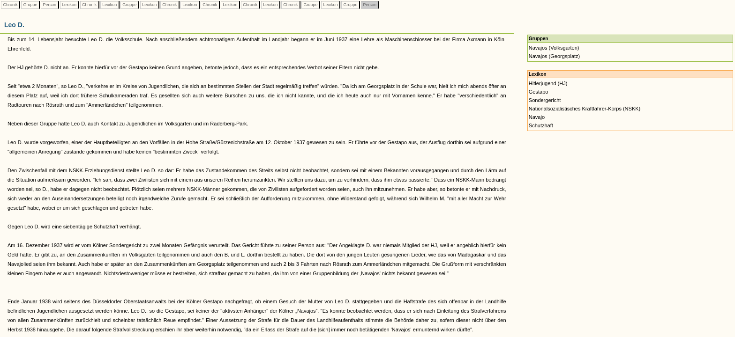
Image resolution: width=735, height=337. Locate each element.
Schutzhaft (541, 125)
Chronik (10, 4)
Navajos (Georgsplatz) (554, 56)
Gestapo (538, 92)
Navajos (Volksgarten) (554, 48)
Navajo (537, 117)
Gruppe (30, 4)
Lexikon (69, 4)
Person (50, 4)
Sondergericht (545, 100)
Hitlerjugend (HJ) (548, 83)
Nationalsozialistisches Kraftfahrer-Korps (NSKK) (584, 108)
